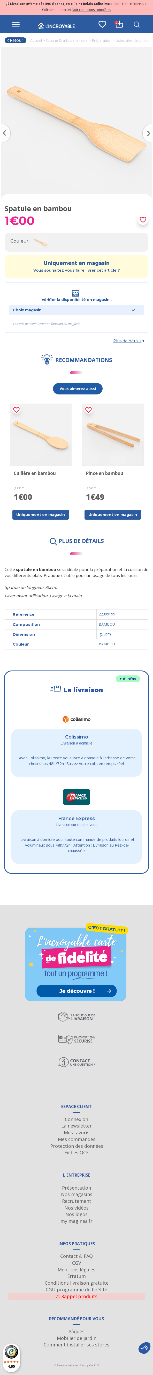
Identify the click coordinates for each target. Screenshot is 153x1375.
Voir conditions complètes (91, 10)
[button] (144, 1348)
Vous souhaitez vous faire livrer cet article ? (76, 270)
